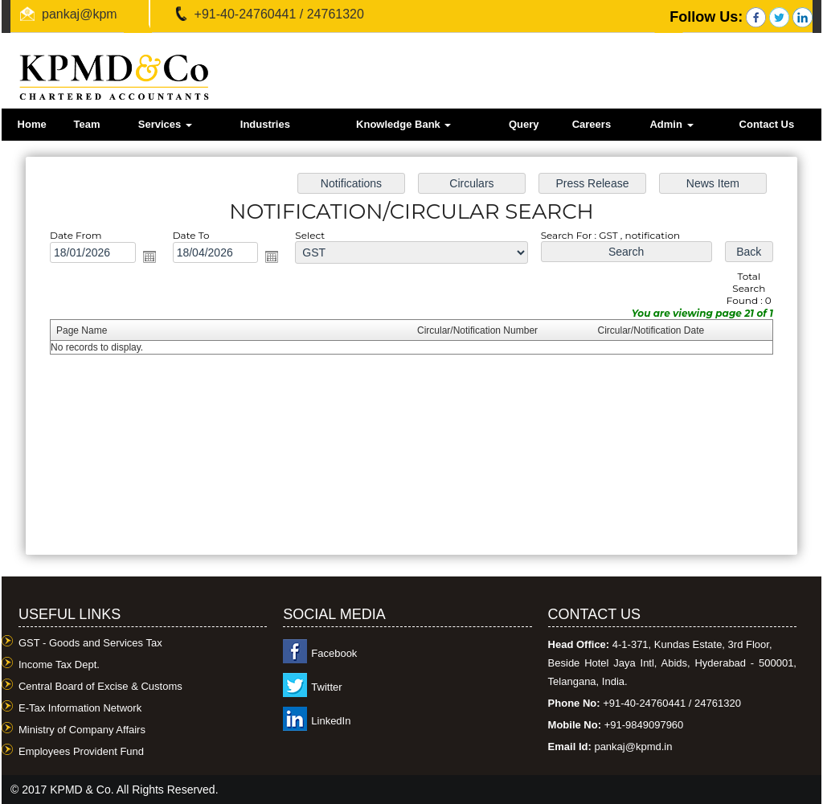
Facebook (334, 653)
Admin (671, 124)
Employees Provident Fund (81, 751)
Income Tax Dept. (59, 664)
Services (165, 124)
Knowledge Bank (403, 124)
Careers (591, 124)
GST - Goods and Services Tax (90, 643)
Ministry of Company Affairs (81, 730)
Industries (265, 124)
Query (524, 124)
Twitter (326, 687)
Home (32, 124)
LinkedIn (330, 721)
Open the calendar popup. (155, 259)
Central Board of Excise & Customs (100, 686)
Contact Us (767, 124)
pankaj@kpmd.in (89, 14)
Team (86, 124)
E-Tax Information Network (79, 708)
